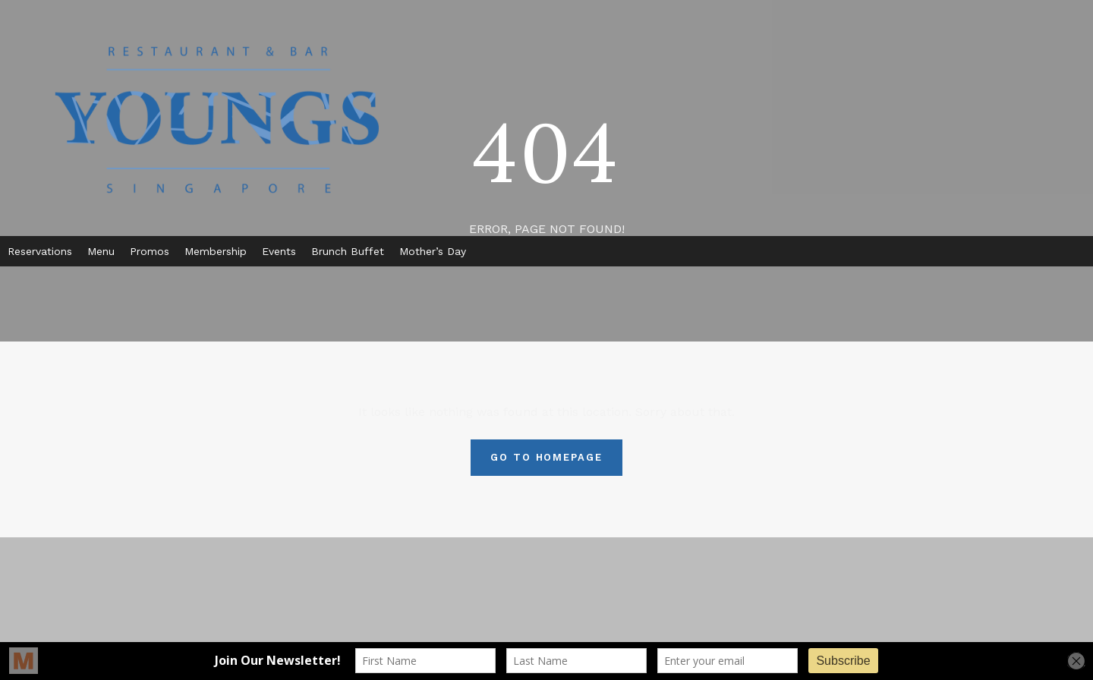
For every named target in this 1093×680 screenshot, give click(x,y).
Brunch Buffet (347, 251)
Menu (101, 251)
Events (279, 251)
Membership (215, 251)
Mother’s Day (432, 251)
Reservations (40, 251)
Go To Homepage (546, 457)
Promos (149, 251)
